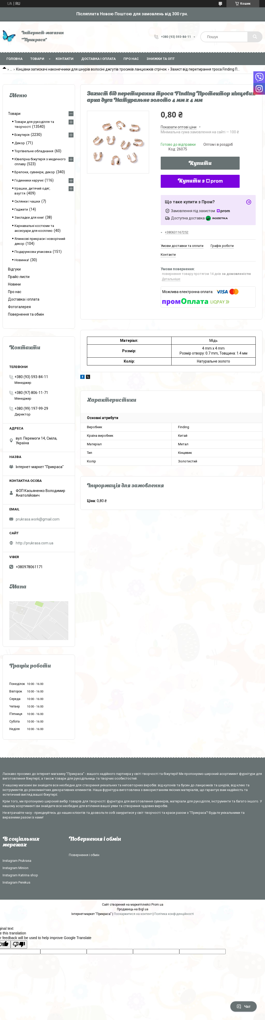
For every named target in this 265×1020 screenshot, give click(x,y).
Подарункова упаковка (32, 252)
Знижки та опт (160, 59)
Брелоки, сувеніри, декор (34, 172)
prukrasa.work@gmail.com (38, 519)
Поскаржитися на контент (133, 914)
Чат (244, 1006)
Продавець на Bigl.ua (132, 909)
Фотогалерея (19, 307)
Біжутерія (22, 135)
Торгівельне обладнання (33, 151)
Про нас (131, 59)
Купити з (200, 181)
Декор (19, 143)
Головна (14, 59)
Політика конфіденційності (174, 914)
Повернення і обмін (84, 855)
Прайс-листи (19, 277)
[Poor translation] (19, 944)
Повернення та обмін (26, 314)
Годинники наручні (28, 180)
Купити (200, 163)
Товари (37, 59)
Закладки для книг (29, 217)
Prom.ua (157, 904)
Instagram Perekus (16, 882)
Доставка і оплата (98, 59)
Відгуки (14, 269)
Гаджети (21, 209)
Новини (14, 284)
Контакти (64, 59)
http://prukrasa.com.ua (34, 543)
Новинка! (21, 260)
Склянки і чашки (27, 201)
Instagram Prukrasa (17, 861)
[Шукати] (254, 36)
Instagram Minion (15, 868)
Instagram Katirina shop (20, 875)
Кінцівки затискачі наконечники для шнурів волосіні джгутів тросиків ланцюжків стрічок (91, 69)
